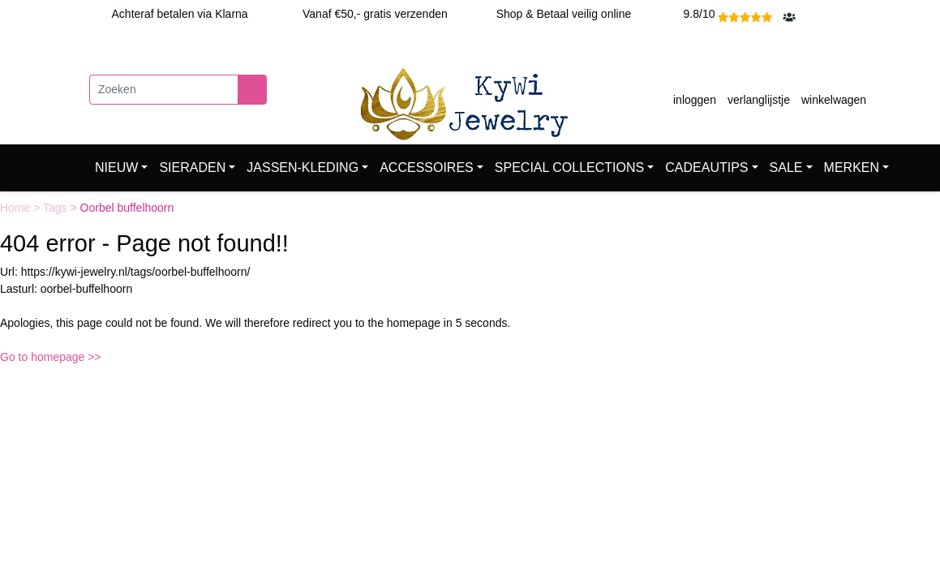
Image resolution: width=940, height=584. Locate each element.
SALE (786, 167)
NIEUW (116, 167)
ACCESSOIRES (427, 167)
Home (16, 207)
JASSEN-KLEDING (302, 167)
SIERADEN (192, 167)
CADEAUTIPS (706, 167)
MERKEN (851, 167)
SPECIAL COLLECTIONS (569, 167)
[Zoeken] (163, 90)
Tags (56, 207)
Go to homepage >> (50, 356)
